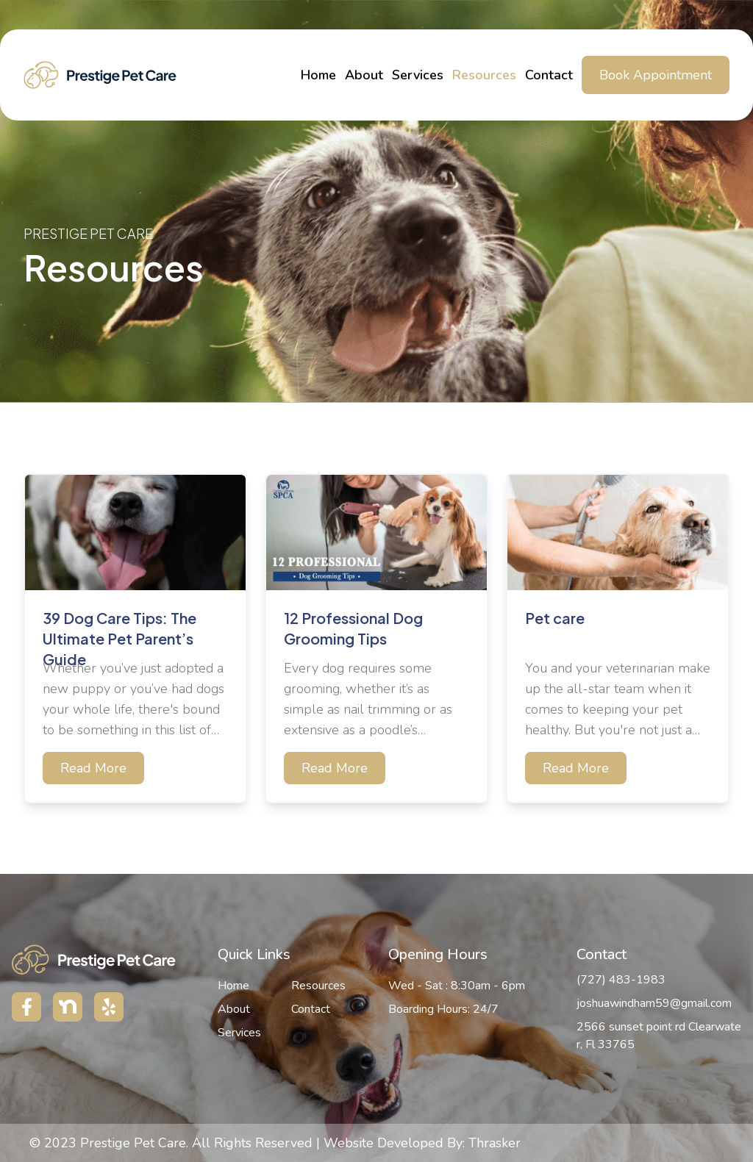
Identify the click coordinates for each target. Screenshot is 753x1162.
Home (318, 75)
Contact (549, 75)
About (364, 75)
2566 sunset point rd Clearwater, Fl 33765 (659, 1035)
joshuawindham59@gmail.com (654, 1003)
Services (417, 75)
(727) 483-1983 (621, 980)
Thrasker (494, 1143)
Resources (484, 75)
